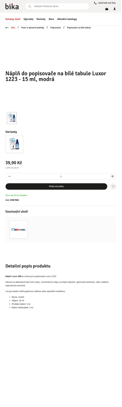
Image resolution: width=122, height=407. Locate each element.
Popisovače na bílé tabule (79, 27)
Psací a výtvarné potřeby (32, 27)
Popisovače (55, 27)
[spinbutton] (61, 176)
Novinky (41, 19)
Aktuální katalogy (67, 19)
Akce (51, 19)
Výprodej (28, 19)
